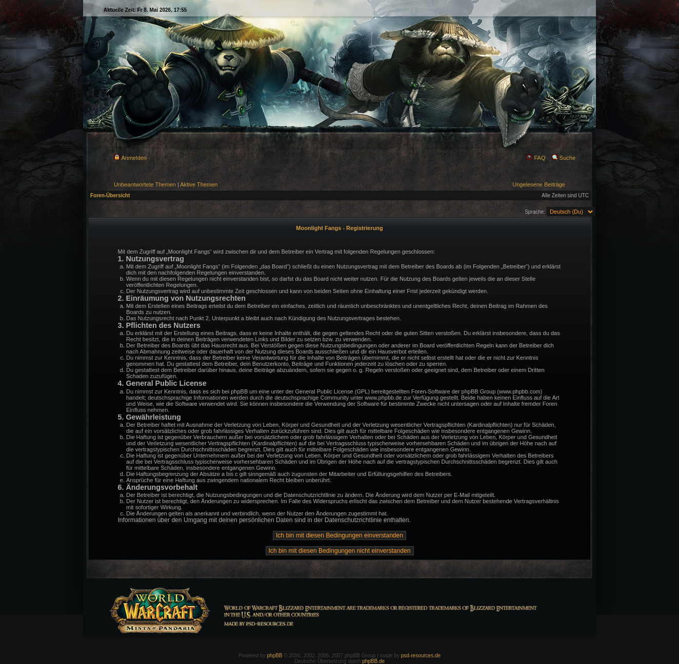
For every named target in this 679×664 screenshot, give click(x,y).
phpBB (275, 655)
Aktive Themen (198, 184)
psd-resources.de (421, 655)
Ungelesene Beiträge (538, 184)
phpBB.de (373, 661)
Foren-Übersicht (110, 195)
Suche (563, 158)
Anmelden (130, 158)
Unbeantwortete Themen (145, 184)
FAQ (535, 158)
